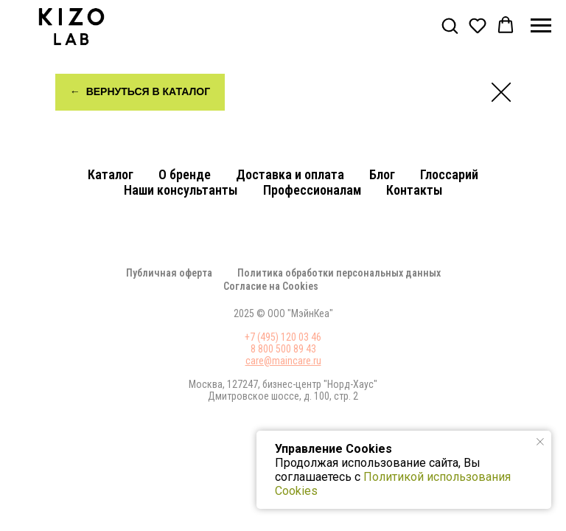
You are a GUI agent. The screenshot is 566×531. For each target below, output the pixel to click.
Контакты (414, 190)
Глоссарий (449, 174)
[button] (449, 25)
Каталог (110, 174)
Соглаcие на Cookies (270, 286)
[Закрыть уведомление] (540, 441)
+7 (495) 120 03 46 (283, 337)
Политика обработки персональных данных (339, 273)
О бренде (184, 174)
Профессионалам (312, 190)
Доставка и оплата (290, 174)
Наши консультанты (181, 190)
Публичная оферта (169, 273)
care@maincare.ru (283, 361)
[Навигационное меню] (541, 25)
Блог (382, 174)
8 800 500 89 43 (283, 349)
